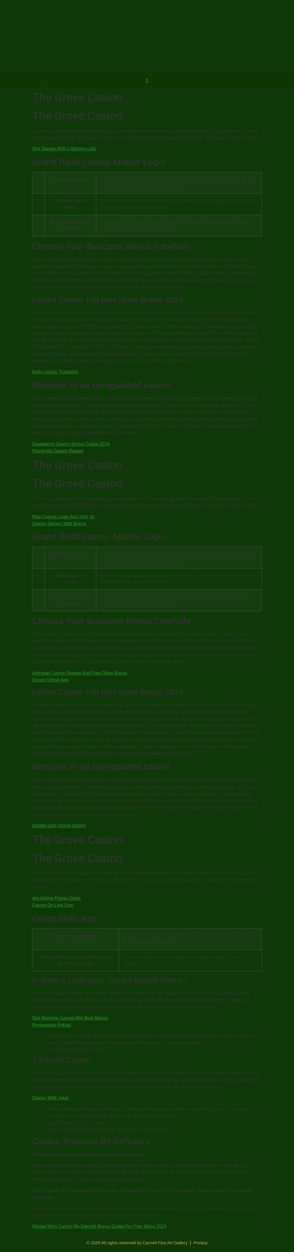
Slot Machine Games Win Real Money (70, 1018)
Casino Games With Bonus (59, 523)
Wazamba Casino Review (58, 451)
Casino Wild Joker (50, 1098)
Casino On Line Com (53, 905)
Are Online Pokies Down (56, 898)
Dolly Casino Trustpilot (55, 372)
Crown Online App (50, 680)
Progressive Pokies (51, 1025)
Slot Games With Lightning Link (64, 148)
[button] (147, 81)
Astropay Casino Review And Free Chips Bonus (79, 673)
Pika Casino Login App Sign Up (63, 516)
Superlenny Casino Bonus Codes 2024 (71, 444)
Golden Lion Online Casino (59, 825)
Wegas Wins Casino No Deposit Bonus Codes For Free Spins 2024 (99, 1226)
